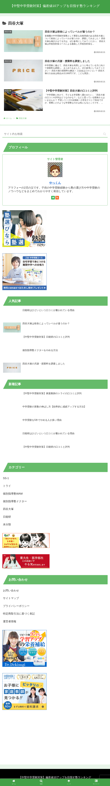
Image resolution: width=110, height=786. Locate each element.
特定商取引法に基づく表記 (19, 613)
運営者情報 (9, 621)
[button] (104, 134)
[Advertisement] (55, 737)
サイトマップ (11, 598)
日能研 (7, 516)
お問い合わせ (11, 590)
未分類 (7, 524)
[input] (55, 134)
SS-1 (6, 478)
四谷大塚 (8, 509)
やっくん (55, 183)
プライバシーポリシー (16, 606)
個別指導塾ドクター (15, 501)
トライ (7, 486)
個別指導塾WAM (13, 493)
